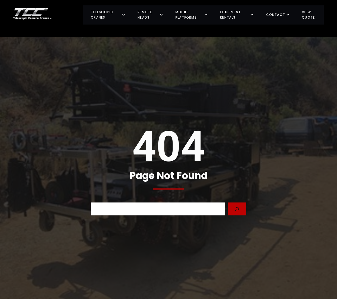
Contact (278, 14)
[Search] (237, 208)
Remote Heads (150, 15)
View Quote (308, 15)
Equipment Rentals (237, 15)
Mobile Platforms (191, 15)
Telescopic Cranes (108, 15)
